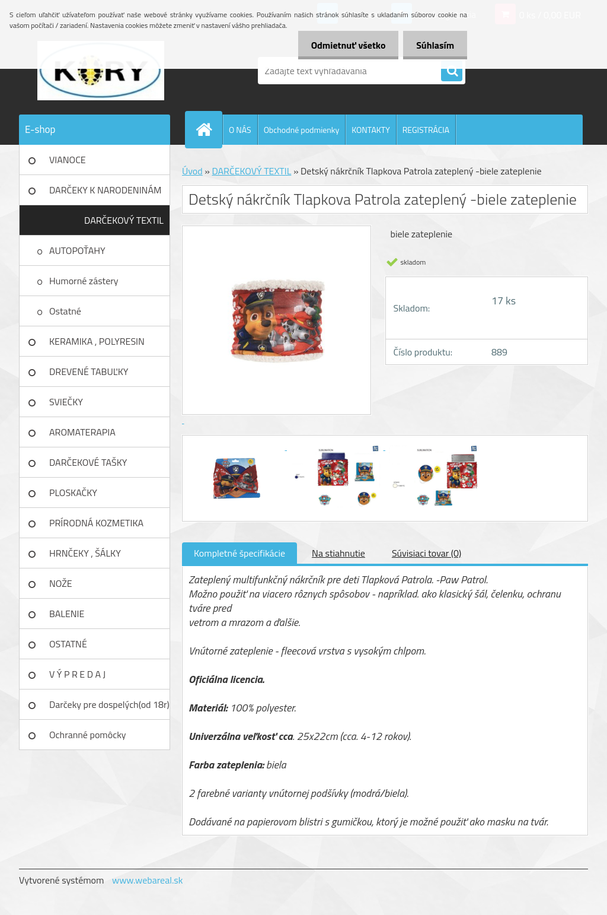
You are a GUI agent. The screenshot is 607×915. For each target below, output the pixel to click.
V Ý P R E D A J (77, 674)
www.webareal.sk (147, 880)
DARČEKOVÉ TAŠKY (88, 462)
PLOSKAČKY (73, 492)
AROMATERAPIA (82, 432)
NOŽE (60, 583)
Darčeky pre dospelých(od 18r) (109, 704)
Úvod (192, 171)
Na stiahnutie (338, 553)
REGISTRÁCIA (425, 129)
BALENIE (66, 613)
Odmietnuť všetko (342, 45)
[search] (451, 71)
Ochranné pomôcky (87, 734)
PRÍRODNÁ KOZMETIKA (96, 523)
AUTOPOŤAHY (77, 250)
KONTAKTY (370, 129)
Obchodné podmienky (302, 129)
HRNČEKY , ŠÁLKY (85, 553)
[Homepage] (208, 129)
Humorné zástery (84, 281)
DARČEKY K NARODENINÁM (105, 190)
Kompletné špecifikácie (239, 553)
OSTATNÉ (68, 644)
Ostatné (65, 311)
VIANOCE (67, 159)
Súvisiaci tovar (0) (426, 553)
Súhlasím (433, 45)
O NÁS (240, 129)
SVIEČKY (66, 402)
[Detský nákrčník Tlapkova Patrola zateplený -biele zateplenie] (238, 446)
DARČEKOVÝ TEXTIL (124, 220)
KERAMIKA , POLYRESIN (97, 341)
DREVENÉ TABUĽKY (88, 371)
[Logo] (100, 70)
